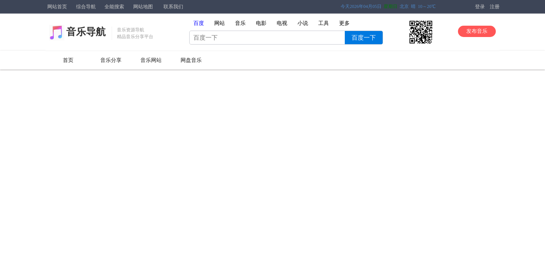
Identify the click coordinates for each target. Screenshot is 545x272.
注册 (495, 6)
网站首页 (57, 6)
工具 (323, 23)
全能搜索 (114, 6)
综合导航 (86, 6)
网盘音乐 (191, 60)
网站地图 (143, 6)
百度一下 (364, 37)
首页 (68, 60)
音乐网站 (151, 60)
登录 (480, 6)
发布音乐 (476, 31)
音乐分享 (110, 60)
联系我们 (173, 6)
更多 (344, 23)
